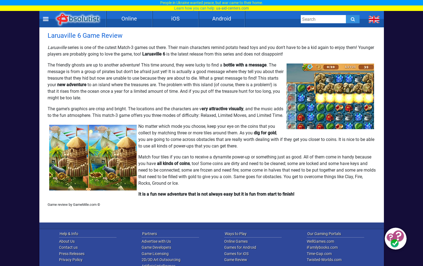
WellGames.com (320, 241)
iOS (175, 18)
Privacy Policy (71, 260)
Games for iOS (236, 253)
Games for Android (240, 247)
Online (129, 18)
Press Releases (71, 253)
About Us (67, 241)
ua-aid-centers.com (232, 8)
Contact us (68, 247)
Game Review (235, 260)
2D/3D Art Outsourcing (161, 260)
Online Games (236, 241)
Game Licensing (155, 253)
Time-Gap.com (319, 253)
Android (221, 18)
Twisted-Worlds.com (324, 260)
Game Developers (156, 247)
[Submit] (353, 19)
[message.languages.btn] (374, 19)
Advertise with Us (156, 241)
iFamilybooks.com (322, 247)
